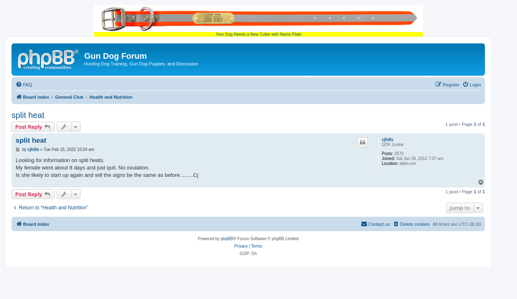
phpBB (227, 238)
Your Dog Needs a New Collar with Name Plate (258, 21)
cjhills (387, 139)
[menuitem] (24, 85)
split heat (28, 115)
